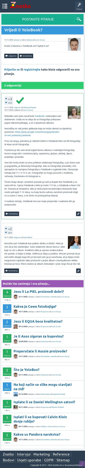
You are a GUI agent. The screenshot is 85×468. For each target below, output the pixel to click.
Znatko (8, 454)
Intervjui (23, 454)
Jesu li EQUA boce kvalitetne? (38, 321)
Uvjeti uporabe (29, 460)
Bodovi (8, 460)
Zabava (29, 40)
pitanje (16, 40)
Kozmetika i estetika (49, 297)
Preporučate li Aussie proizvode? (40, 351)
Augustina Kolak (59, 394)
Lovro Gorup (40, 40)
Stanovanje (45, 394)
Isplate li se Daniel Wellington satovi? (44, 402)
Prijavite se (12, 69)
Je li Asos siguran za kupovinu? (39, 336)
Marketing (41, 454)
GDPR (49, 460)
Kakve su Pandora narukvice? (37, 434)
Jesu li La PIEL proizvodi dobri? (39, 292)
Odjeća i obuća (47, 427)
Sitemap (63, 460)
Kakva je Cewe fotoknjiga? (35, 306)
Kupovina (44, 312)
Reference (61, 454)
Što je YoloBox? (26, 370)
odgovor (17, 107)
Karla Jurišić (56, 327)
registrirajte (32, 69)
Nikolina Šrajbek (29, 107)
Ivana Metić (27, 237)
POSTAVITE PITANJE (38, 19)
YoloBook (40, 116)
